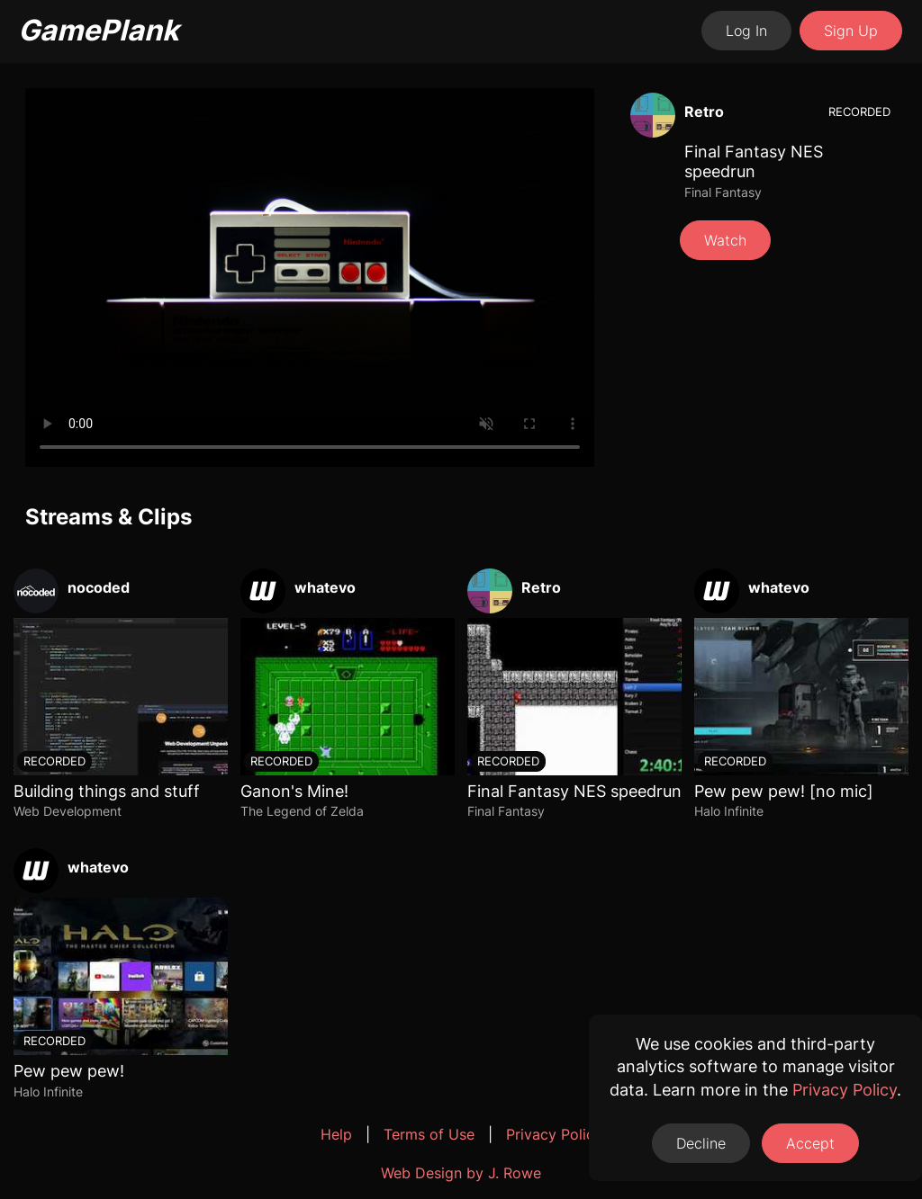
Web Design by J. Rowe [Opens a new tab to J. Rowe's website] (461, 1173)
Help (336, 1134)
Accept (810, 1143)
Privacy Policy (554, 1134)
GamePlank (98, 30)
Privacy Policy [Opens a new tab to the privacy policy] (844, 1089)
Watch (725, 240)
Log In (746, 31)
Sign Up (851, 31)
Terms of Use (429, 1134)
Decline (701, 1143)
